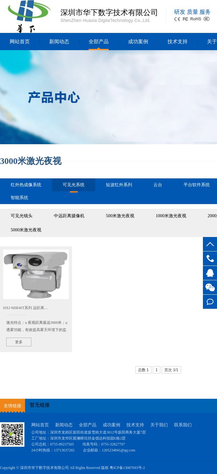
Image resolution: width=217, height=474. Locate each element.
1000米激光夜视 (171, 215)
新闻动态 (59, 41)
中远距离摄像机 (69, 215)
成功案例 (138, 41)
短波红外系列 (119, 184)
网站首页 (20, 41)
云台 (157, 184)
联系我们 (183, 425)
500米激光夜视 (120, 215)
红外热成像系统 (26, 184)
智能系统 (19, 197)
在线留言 (210, 302)
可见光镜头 (22, 215)
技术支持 (178, 41)
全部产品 (99, 41)
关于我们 (159, 425)
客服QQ (210, 273)
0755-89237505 (210, 258)
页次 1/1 (171, 370)
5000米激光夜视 (26, 230)
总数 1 (143, 370)
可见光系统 (74, 186)
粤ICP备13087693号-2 (127, 468)
